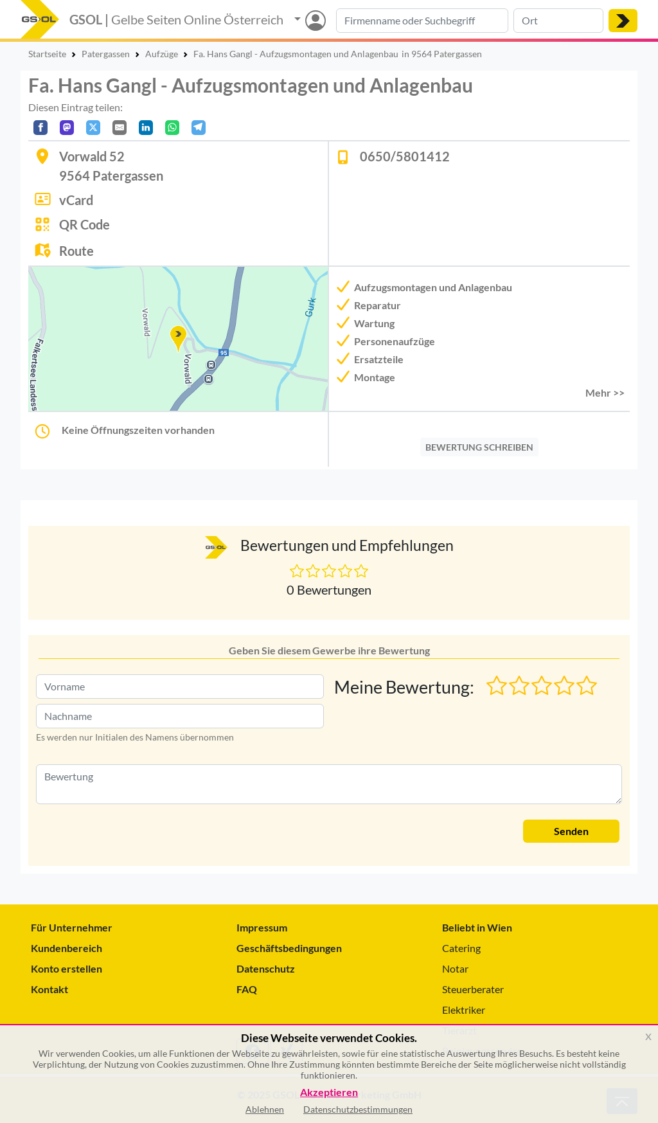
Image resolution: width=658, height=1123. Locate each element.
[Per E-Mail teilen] (119, 127)
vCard (76, 200)
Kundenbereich (66, 948)
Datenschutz (265, 968)
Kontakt (49, 989)
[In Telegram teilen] (198, 127)
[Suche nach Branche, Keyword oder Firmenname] (422, 20)
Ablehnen (264, 1109)
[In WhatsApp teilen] (172, 127)
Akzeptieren (329, 1092)
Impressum (261, 927)
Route (76, 250)
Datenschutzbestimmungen (358, 1109)
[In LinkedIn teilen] (146, 127)
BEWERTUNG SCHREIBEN (479, 447)
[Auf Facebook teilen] (40, 127)
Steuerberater (473, 989)
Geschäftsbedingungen (289, 948)
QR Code (84, 224)
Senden (571, 831)
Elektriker (463, 1009)
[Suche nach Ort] (558, 20)
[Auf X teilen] (93, 127)
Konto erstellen (66, 968)
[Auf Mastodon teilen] (67, 127)
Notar (455, 968)
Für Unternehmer (71, 927)
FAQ (246, 989)
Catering (461, 948)
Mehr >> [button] (605, 392)
